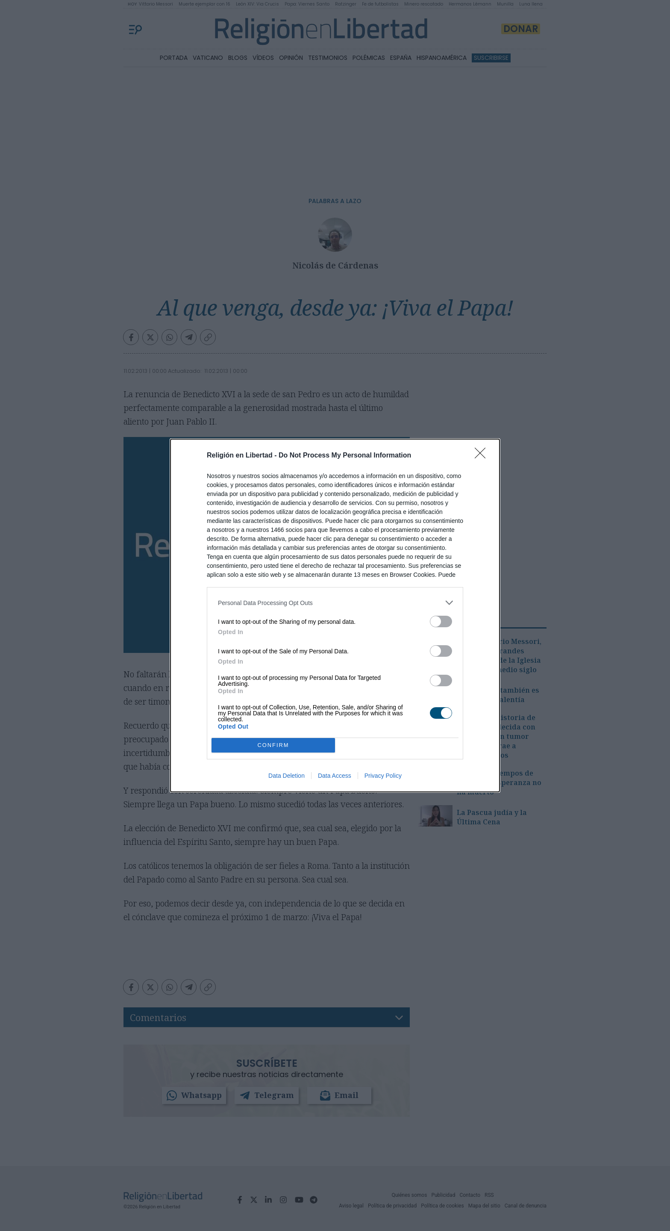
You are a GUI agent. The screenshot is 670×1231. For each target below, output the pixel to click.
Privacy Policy (383, 775)
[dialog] (335, 615)
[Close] (483, 456)
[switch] (441, 621)
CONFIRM (273, 745)
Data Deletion (286, 775)
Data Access (334, 775)
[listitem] (335, 602)
